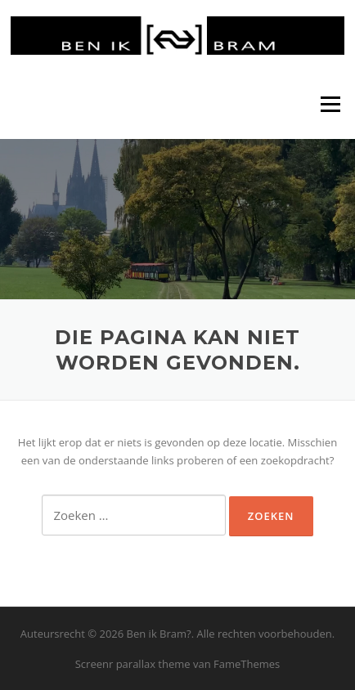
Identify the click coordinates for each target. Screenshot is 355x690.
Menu (330, 103)
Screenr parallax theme (133, 663)
